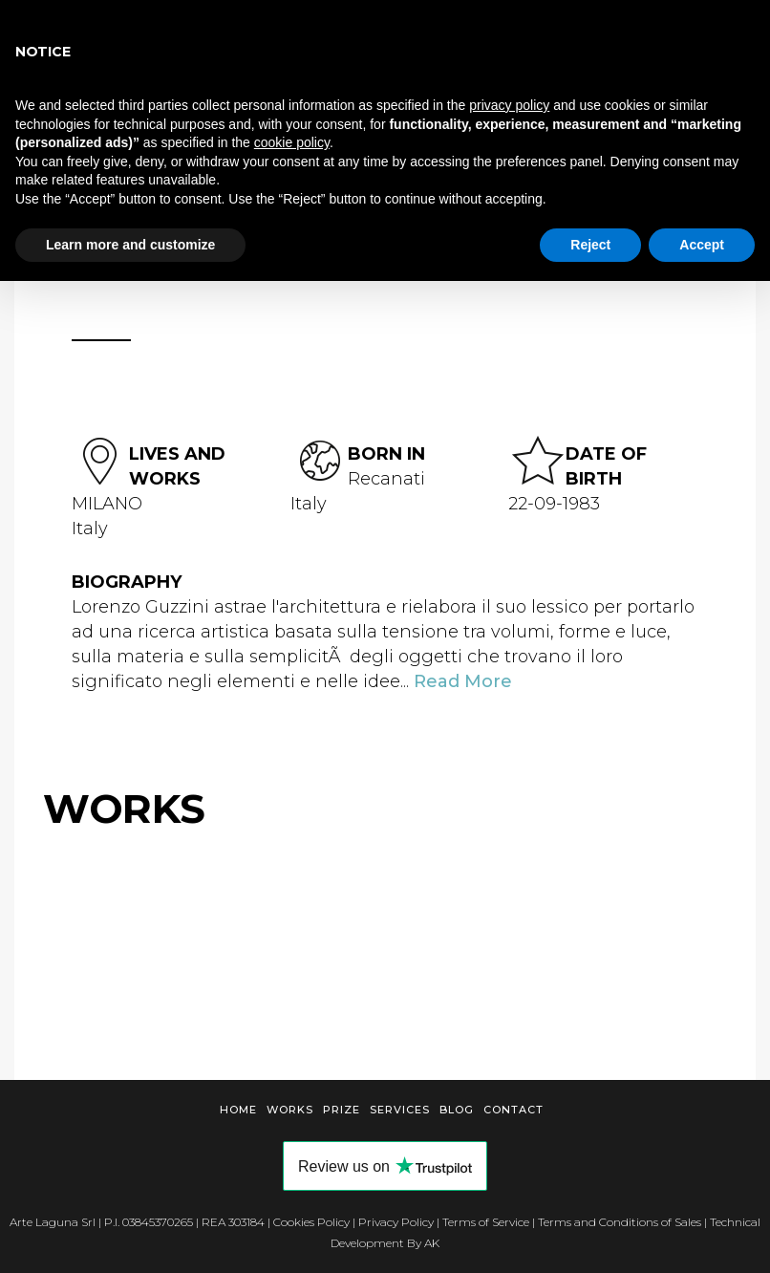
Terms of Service (485, 1222)
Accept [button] (701, 244)
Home (238, 1109)
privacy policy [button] (509, 105)
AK (431, 1243)
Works (290, 1109)
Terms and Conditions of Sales (619, 1222)
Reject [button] (590, 244)
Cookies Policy (311, 1222)
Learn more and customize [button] (130, 244)
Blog (456, 1109)
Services (400, 1109)
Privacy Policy (396, 1222)
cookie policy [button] (292, 142)
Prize (341, 1109)
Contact (513, 1109)
